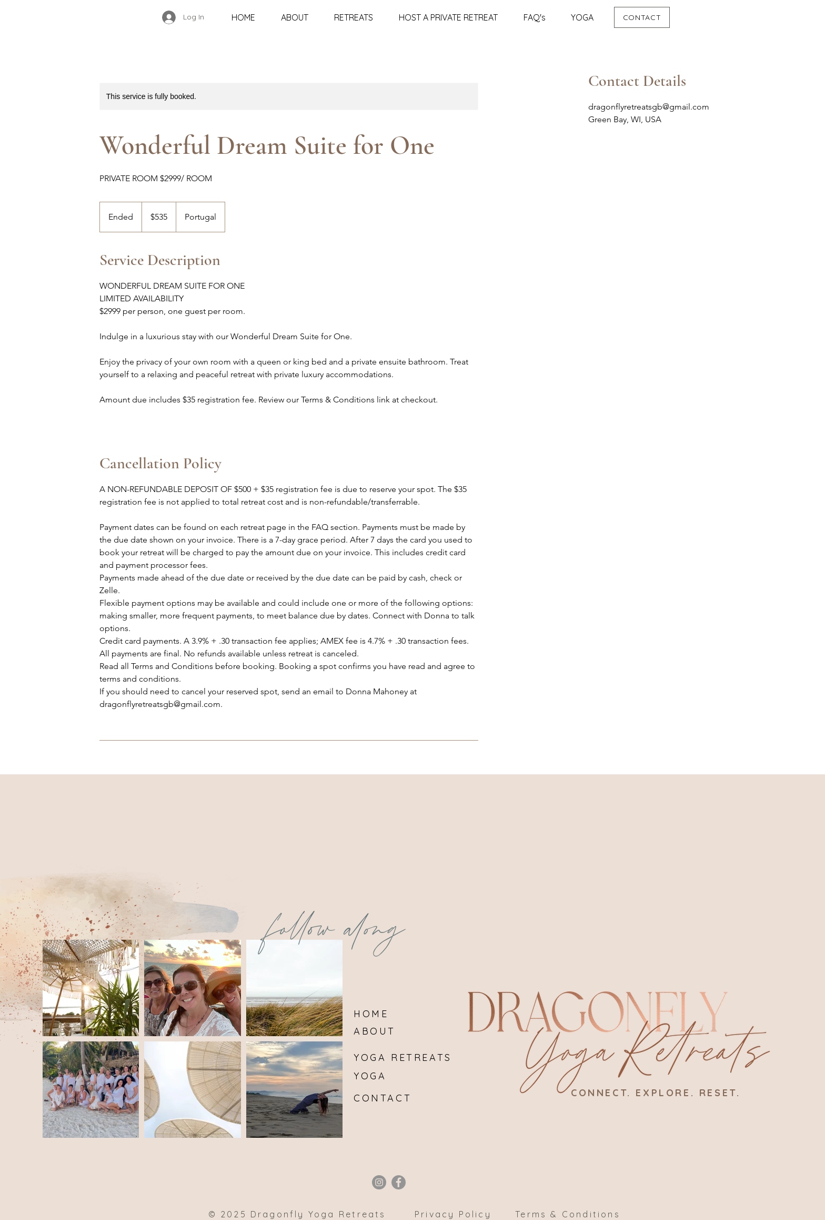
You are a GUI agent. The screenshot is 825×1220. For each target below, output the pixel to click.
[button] (353, 17)
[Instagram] (379, 1182)
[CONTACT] (642, 17)
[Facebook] (398, 1182)
